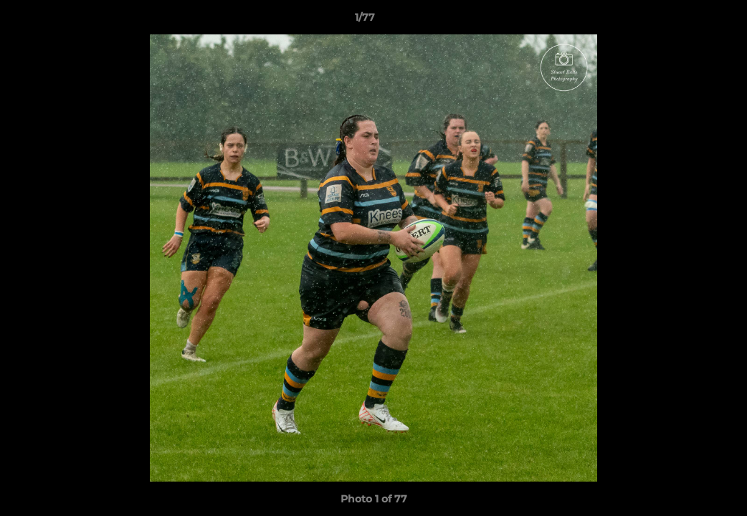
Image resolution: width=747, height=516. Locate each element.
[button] (686, 20)
